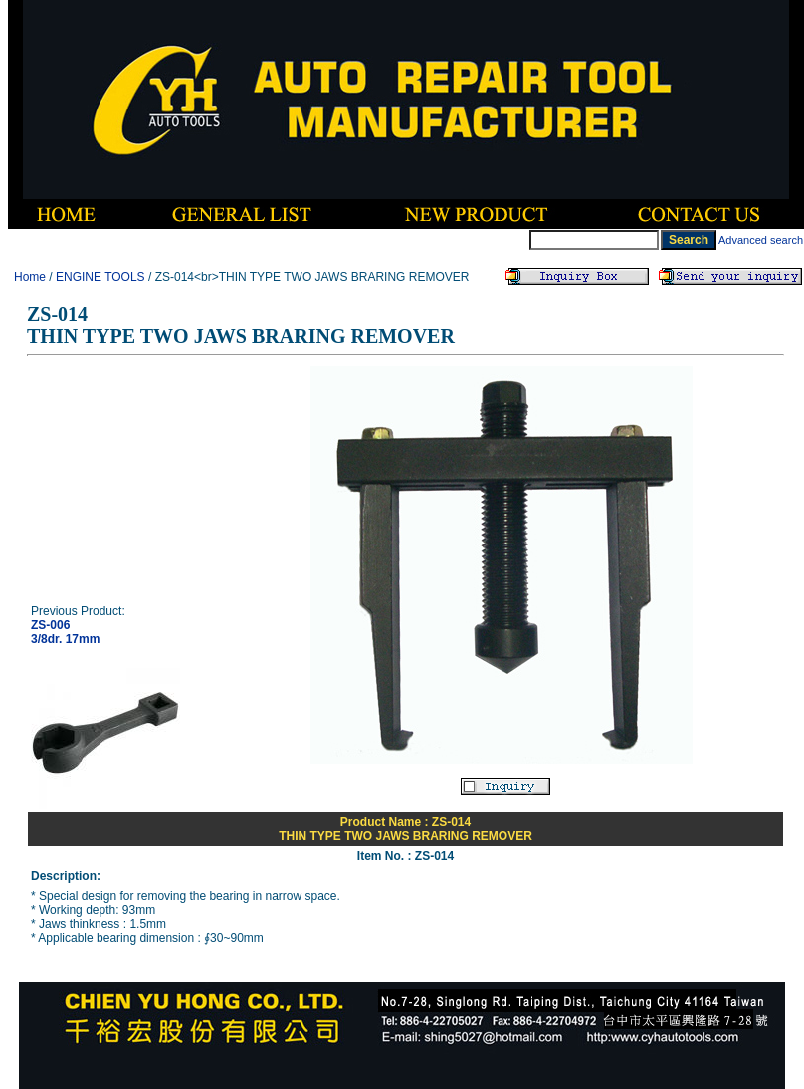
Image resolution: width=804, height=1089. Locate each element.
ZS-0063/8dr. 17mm (65, 632)
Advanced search (760, 240)
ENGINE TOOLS (100, 277)
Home (30, 277)
